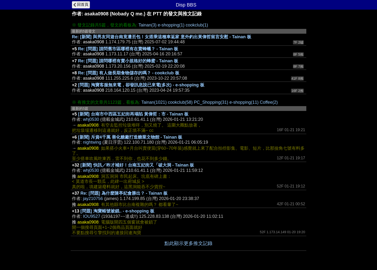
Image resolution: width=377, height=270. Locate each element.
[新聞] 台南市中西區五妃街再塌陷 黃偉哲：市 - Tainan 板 (133, 114)
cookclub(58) (180, 102)
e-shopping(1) (171, 25)
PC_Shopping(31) (211, 102)
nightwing (92, 142)
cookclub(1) (197, 25)
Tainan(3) (147, 25)
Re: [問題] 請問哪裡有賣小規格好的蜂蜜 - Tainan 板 (128, 60)
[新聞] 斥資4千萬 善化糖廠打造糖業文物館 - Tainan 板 (130, 137)
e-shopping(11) (243, 102)
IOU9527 (91, 216)
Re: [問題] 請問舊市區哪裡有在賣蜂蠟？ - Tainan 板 (128, 48)
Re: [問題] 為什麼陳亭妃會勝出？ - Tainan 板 (124, 193)
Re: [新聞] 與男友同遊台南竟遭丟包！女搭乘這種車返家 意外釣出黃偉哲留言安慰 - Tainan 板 (161, 36)
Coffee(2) (269, 102)
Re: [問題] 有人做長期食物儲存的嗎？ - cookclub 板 (128, 73)
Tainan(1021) (154, 102)
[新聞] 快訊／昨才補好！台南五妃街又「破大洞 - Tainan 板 (137, 165)
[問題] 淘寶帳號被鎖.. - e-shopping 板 (117, 211)
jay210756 (93, 198)
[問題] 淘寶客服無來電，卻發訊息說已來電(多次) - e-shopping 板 (141, 85)
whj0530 (91, 119)
